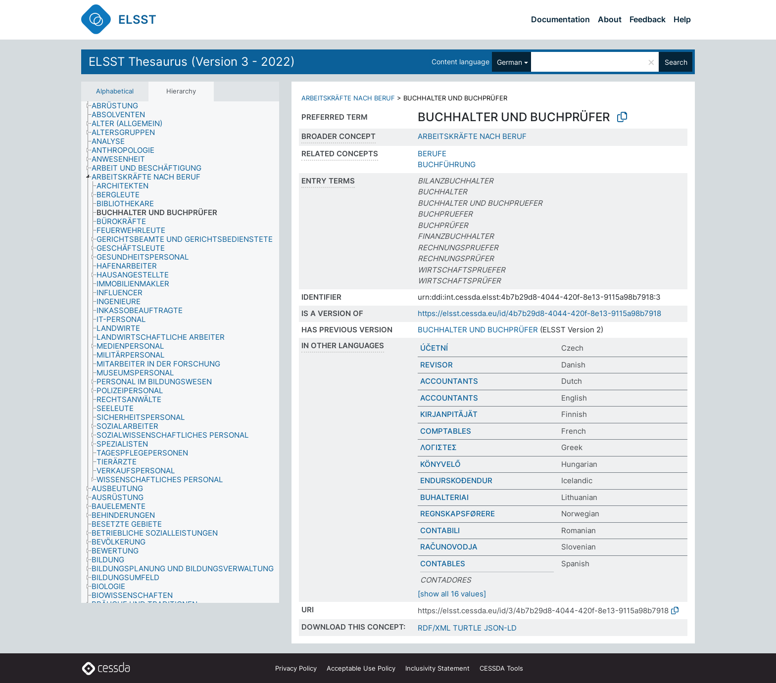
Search (676, 62)
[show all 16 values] (452, 593)
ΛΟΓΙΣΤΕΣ (438, 447)
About (610, 19)
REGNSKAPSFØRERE (457, 513)
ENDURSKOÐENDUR (456, 480)
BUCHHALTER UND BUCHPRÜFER (478, 329)
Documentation (560, 19)
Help (682, 19)
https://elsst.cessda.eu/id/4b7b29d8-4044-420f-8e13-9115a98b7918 (539, 313)
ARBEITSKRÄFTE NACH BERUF (348, 98)
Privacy (296, 668)
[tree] (180, 352)
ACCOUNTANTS (449, 381)
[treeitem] (119, 105)
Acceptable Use (361, 668)
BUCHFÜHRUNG (447, 164)
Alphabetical (115, 91)
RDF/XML (434, 628)
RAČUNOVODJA (449, 546)
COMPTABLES (445, 431)
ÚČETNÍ (434, 348)
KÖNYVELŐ (440, 464)
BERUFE (432, 153)
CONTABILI (440, 530)
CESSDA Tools (501, 668)
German (509, 62)
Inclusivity (437, 668)
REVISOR (436, 364)
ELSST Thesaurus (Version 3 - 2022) (192, 61)
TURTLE (467, 628)
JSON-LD (500, 628)
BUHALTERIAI (444, 497)
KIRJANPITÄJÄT (449, 414)
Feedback (648, 19)
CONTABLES (442, 563)
